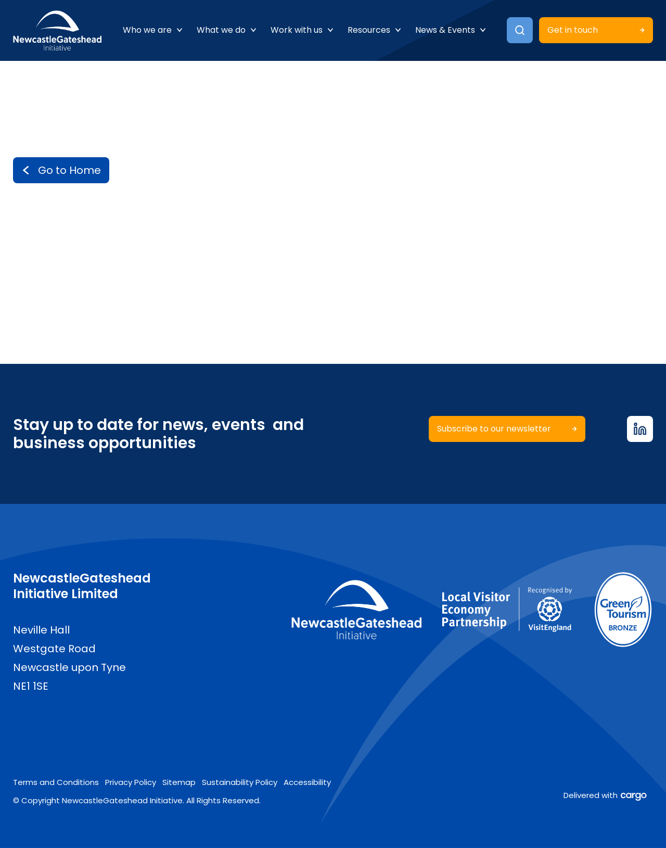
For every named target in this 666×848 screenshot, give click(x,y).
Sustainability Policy (239, 782)
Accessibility (307, 782)
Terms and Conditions (56, 782)
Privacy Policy (130, 782)
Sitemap (179, 782)
